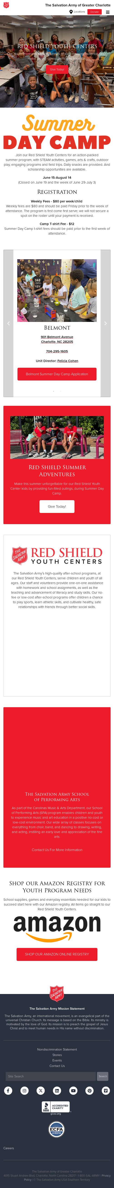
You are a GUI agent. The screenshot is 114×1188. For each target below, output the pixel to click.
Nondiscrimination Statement (57, 1049)
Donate (94, 11)
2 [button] (60, 391)
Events (57, 1060)
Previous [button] (8, 323)
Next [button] (106, 323)
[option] (57, 59)
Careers (8, 1148)
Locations (77, 11)
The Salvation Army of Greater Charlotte (78, 5)
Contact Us (57, 1066)
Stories (57, 1055)
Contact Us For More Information (57, 850)
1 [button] (53, 391)
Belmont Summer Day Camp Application (57, 374)
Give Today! (57, 69)
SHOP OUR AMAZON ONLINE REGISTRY (57, 954)
